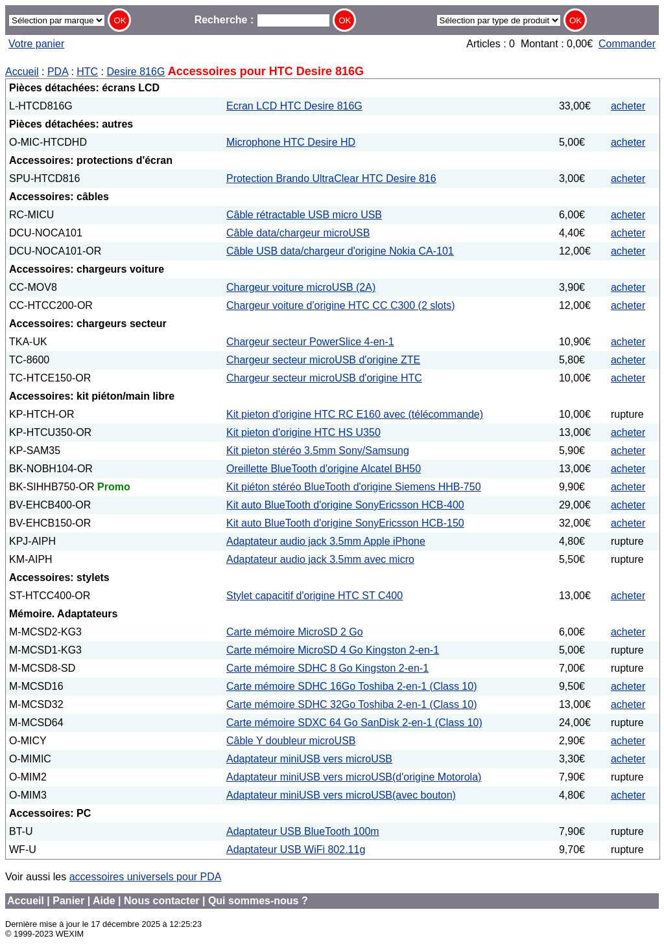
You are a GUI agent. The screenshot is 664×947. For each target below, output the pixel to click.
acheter (628, 105)
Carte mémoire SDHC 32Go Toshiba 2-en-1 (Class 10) (351, 704)
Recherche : (262, 19)
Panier (68, 900)
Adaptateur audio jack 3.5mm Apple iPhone (325, 541)
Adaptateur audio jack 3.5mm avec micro (320, 559)
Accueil (22, 71)
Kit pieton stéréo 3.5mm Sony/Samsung (317, 450)
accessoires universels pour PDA (145, 876)
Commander (627, 43)
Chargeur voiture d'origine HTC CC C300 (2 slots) (340, 305)
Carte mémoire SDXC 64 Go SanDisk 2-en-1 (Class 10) (354, 722)
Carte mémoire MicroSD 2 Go (294, 631)
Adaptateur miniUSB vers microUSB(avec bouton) (341, 795)
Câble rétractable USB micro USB (304, 214)
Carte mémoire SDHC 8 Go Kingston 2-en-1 (327, 668)
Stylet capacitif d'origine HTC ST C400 (314, 595)
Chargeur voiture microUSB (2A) (300, 287)
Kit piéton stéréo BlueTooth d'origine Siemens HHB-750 (353, 486)
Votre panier (36, 43)
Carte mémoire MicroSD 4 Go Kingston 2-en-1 (332, 650)
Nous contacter (161, 900)
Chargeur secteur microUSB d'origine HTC (324, 377)
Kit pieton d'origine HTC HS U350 (303, 432)
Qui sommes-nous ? (258, 900)
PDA (57, 71)
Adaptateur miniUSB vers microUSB (309, 758)
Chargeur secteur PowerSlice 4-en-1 (310, 341)
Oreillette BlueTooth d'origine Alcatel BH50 (323, 468)
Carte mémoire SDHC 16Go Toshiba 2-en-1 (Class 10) (351, 686)
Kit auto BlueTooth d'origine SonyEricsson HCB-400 (345, 504)
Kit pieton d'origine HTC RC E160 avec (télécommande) (354, 414)
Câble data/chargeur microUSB (298, 232)
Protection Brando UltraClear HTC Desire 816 (331, 178)
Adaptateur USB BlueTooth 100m (302, 831)
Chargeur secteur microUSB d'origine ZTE (323, 359)
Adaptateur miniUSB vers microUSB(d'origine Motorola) (353, 776)
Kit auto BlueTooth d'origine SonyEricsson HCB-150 (345, 523)
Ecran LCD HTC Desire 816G (294, 105)
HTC (87, 71)
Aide (104, 900)
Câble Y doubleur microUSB (291, 740)
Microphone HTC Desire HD (290, 142)
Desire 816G (136, 71)
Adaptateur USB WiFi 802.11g (295, 849)
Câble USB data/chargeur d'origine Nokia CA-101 (340, 251)
